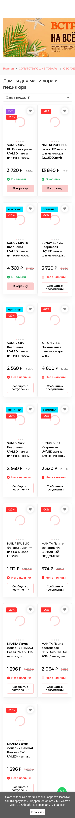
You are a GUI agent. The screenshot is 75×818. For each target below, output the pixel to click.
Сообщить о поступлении (55, 287)
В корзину (20, 188)
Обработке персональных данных (43, 804)
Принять (37, 812)
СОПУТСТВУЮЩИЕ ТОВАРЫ (38, 68)
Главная (8, 68)
